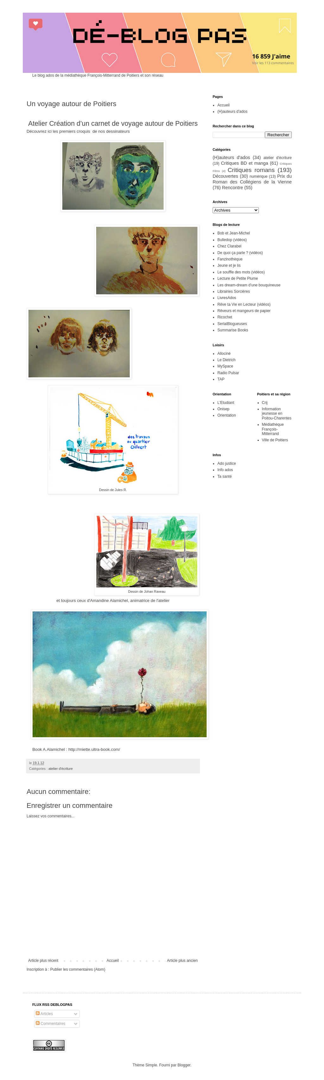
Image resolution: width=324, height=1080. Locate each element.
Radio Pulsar (228, 373)
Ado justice (226, 463)
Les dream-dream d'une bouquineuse (248, 285)
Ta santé (224, 476)
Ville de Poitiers (275, 440)
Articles (44, 1014)
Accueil (113, 960)
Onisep (223, 409)
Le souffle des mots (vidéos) (241, 272)
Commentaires (50, 1023)
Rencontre (232, 187)
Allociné (224, 353)
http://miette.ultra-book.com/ (94, 749)
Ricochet (224, 317)
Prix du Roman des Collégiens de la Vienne (252, 179)
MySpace (225, 366)
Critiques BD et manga (244, 163)
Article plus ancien (182, 960)
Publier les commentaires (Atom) (77, 969)
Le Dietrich (226, 360)
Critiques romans (251, 170)
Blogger (184, 1065)
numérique (259, 176)
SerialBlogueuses (232, 324)
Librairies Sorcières (233, 291)
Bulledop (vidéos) (232, 240)
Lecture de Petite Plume (237, 278)
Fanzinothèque (229, 259)
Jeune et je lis (228, 265)
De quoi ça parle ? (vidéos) (240, 253)
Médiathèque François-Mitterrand (273, 429)
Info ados (225, 470)
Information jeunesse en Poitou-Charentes (276, 413)
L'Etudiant (225, 402)
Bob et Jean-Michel (233, 233)
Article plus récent (43, 960)
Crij (265, 402)
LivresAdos (226, 298)
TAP (220, 379)
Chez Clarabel (229, 246)
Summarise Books (232, 330)
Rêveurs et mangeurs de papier (244, 311)
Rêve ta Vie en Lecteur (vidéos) (244, 304)
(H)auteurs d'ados (232, 111)
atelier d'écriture (60, 768)
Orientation (226, 415)
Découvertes (225, 176)
